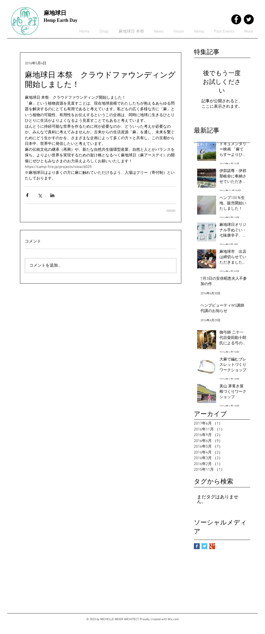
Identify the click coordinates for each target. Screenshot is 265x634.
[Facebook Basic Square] (197, 546)
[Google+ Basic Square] (212, 546)
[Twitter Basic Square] (204, 546)
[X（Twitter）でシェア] (39, 195)
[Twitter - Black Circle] (249, 19)
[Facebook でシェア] (27, 195)
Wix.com (173, 619)
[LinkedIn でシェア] (52, 195)
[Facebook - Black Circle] (236, 19)
